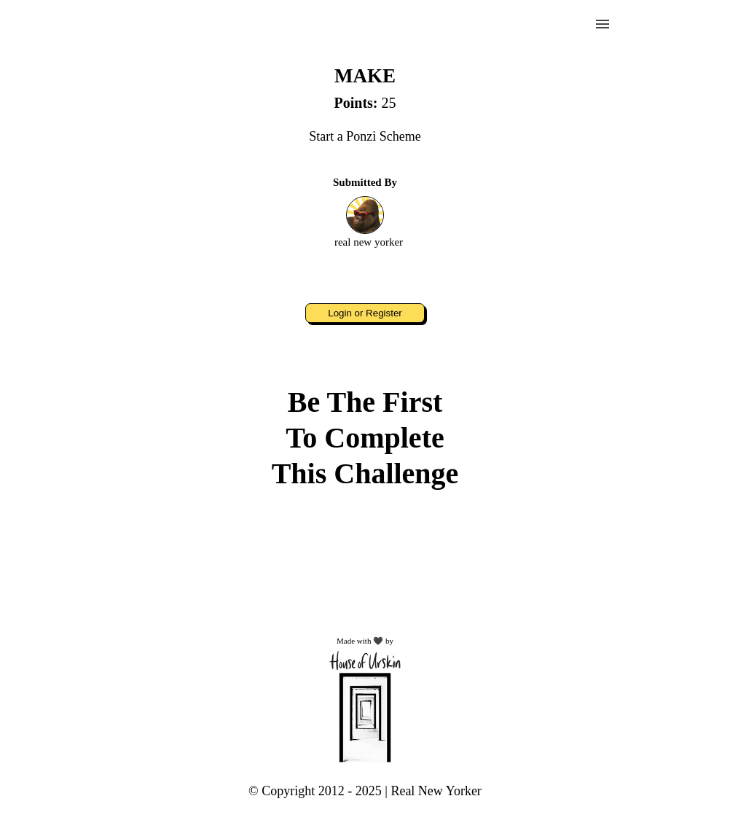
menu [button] (602, 24)
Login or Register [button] (365, 313)
